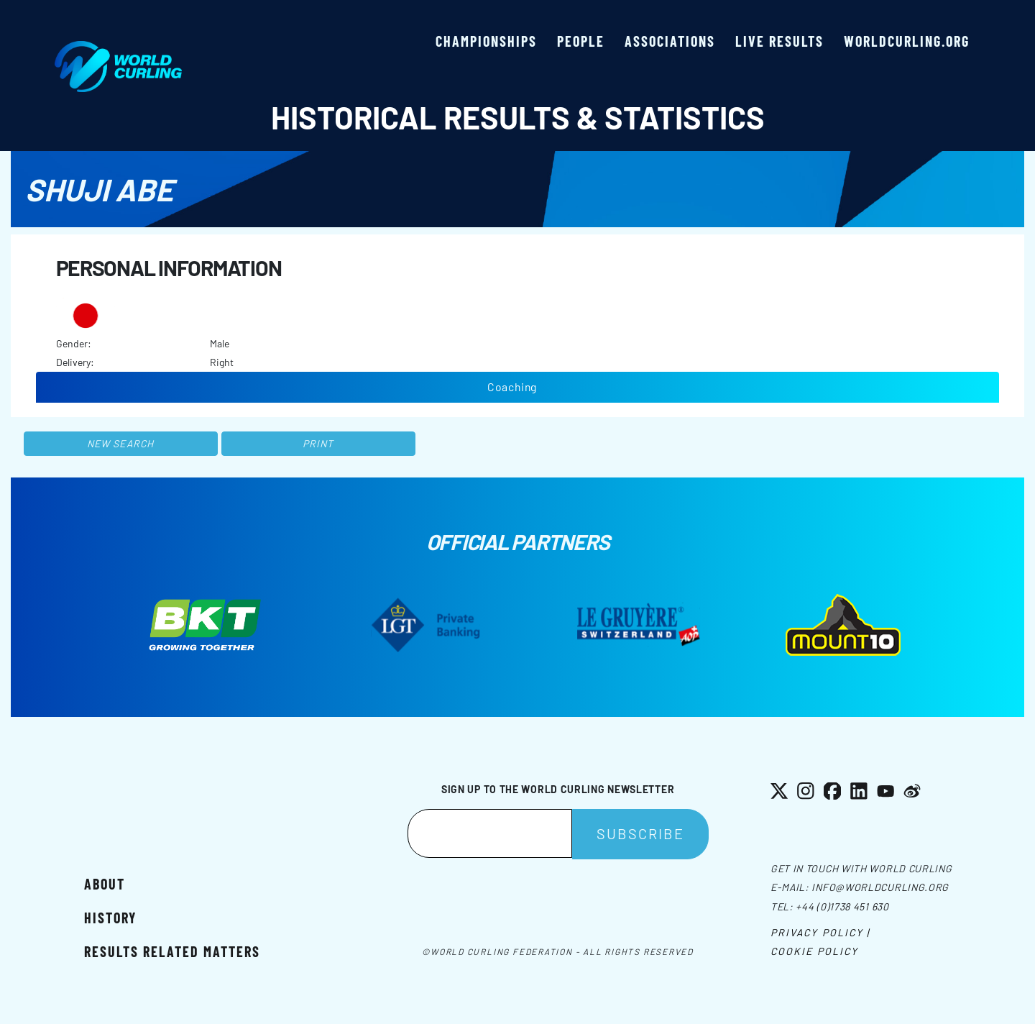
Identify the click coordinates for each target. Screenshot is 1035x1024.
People (580, 41)
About (104, 883)
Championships (486, 41)
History (110, 917)
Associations (670, 41)
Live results (779, 41)
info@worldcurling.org (880, 887)
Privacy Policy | (820, 932)
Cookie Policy (814, 951)
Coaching (512, 386)
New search (120, 443)
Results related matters (172, 951)
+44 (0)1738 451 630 (842, 906)
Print (318, 443)
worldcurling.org (907, 41)
